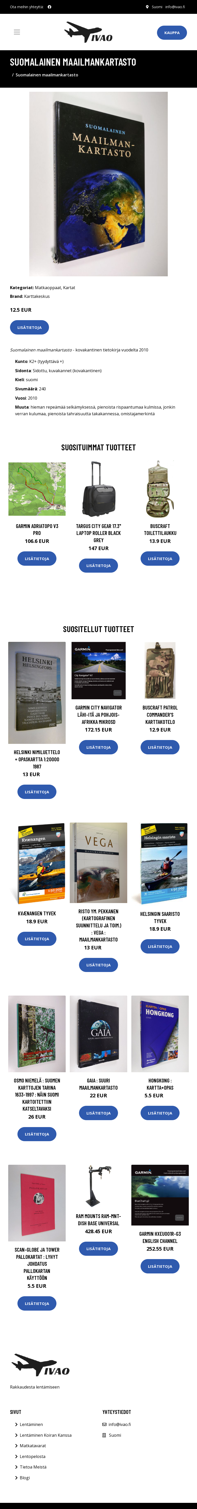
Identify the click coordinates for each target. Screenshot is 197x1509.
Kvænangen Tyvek (37, 913)
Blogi (25, 1478)
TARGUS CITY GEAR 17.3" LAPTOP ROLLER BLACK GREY (98, 533)
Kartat (69, 287)
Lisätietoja (29, 327)
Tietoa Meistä (33, 1467)
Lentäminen (31, 1424)
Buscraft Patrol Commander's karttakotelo (160, 714)
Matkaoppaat (48, 287)
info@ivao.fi (175, 6)
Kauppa (172, 32)
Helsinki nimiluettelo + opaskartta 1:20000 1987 (37, 759)
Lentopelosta (32, 1456)
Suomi (157, 6)
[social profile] (49, 7)
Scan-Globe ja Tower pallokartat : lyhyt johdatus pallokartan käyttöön (37, 1263)
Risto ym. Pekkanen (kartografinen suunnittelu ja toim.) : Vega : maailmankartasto (98, 925)
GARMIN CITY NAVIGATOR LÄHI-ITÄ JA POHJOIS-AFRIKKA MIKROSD (98, 714)
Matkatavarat (33, 1446)
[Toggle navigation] (17, 32)
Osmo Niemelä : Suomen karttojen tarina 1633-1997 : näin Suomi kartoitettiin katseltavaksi (37, 1094)
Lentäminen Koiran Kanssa (46, 1435)
